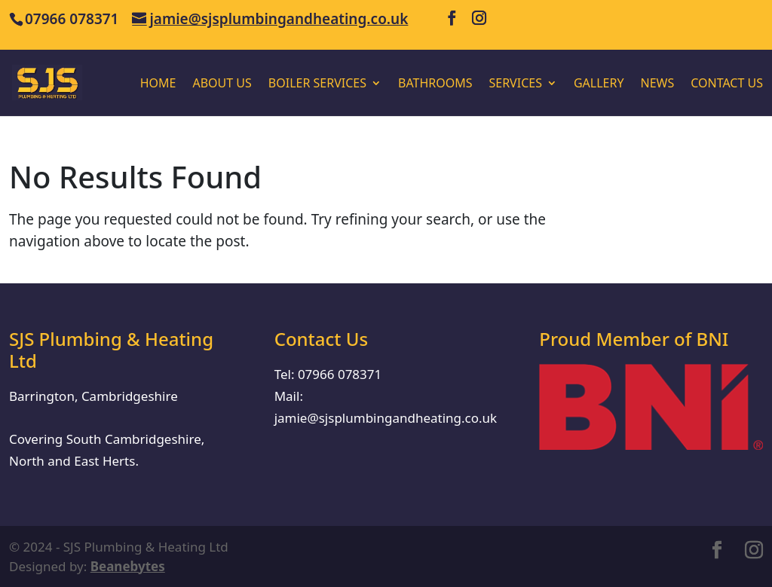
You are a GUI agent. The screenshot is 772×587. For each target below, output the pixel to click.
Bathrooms (435, 84)
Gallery (599, 84)
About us (221, 84)
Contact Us (727, 84)
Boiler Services (317, 84)
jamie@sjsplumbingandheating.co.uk (386, 417)
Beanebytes (127, 566)
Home (158, 84)
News (657, 84)
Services (515, 84)
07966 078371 (339, 374)
